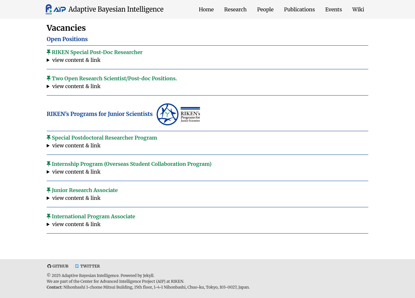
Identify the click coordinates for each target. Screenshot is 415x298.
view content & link (76, 60)
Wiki (358, 9)
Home (206, 9)
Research (235, 9)
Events (333, 9)
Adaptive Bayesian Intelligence (115, 9)
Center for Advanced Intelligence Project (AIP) (122, 281)
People (265, 9)
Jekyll (148, 275)
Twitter (87, 266)
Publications (299, 9)
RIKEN (177, 281)
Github (57, 266)
